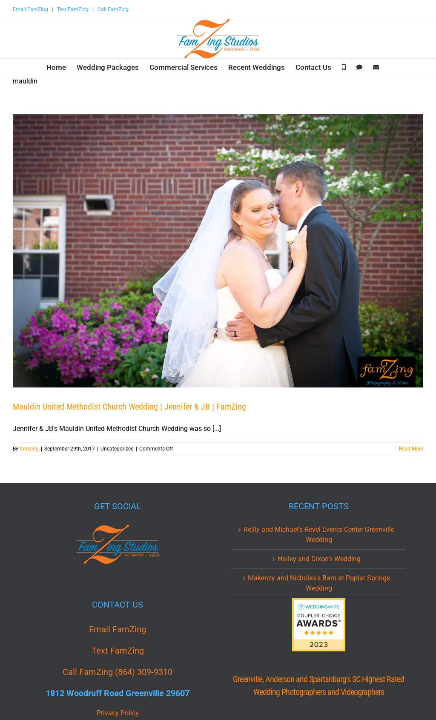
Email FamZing (30, 9)
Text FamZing (73, 9)
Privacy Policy (118, 713)
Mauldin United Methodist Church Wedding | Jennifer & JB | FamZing (129, 407)
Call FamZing (113, 9)
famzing (29, 449)
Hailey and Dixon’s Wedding (319, 559)
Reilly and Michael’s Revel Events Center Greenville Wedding (319, 534)
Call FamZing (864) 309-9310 (117, 672)
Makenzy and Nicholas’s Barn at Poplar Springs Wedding (319, 583)
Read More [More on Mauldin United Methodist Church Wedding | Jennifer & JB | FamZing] (411, 449)
